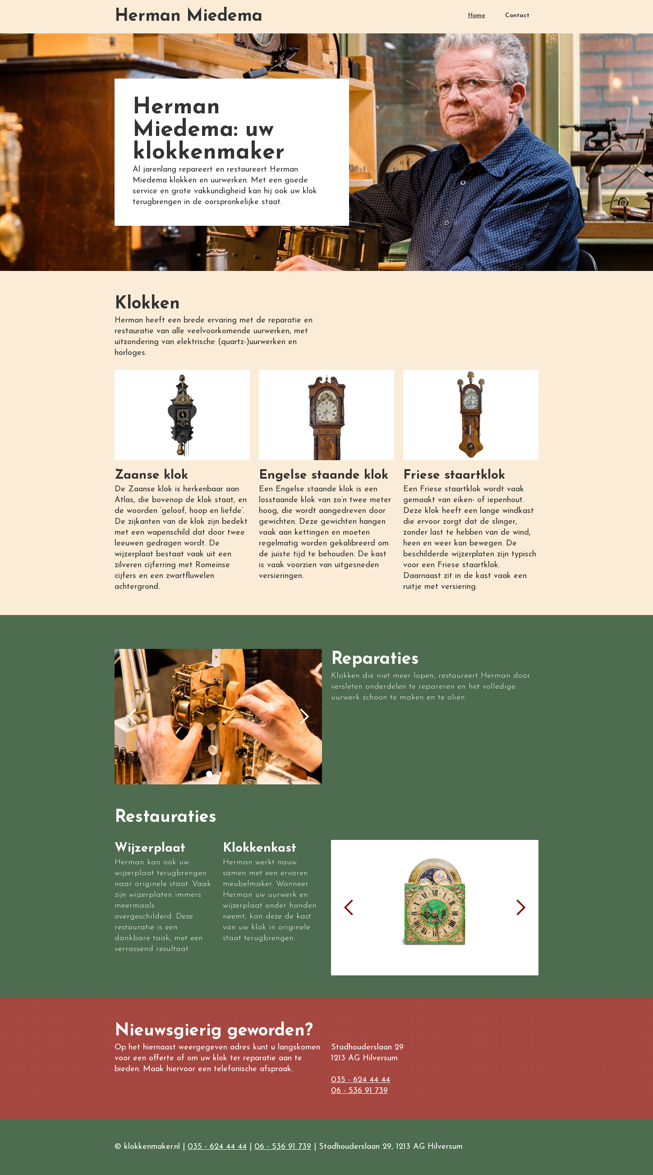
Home (476, 15)
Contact (517, 15)
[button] (133, 716)
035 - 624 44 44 (360, 1080)
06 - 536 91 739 (359, 1090)
